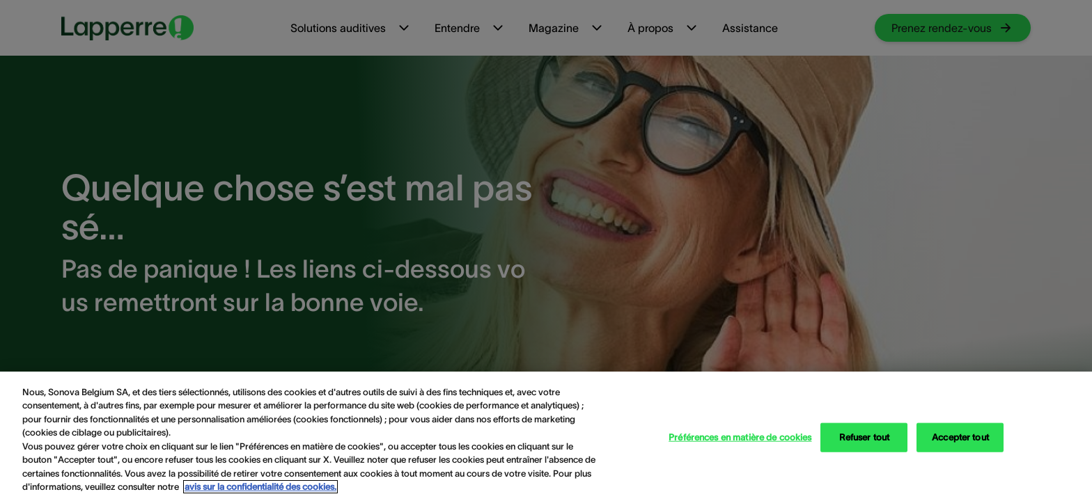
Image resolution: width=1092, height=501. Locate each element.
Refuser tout (864, 437)
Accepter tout (960, 437)
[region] (546, 436)
